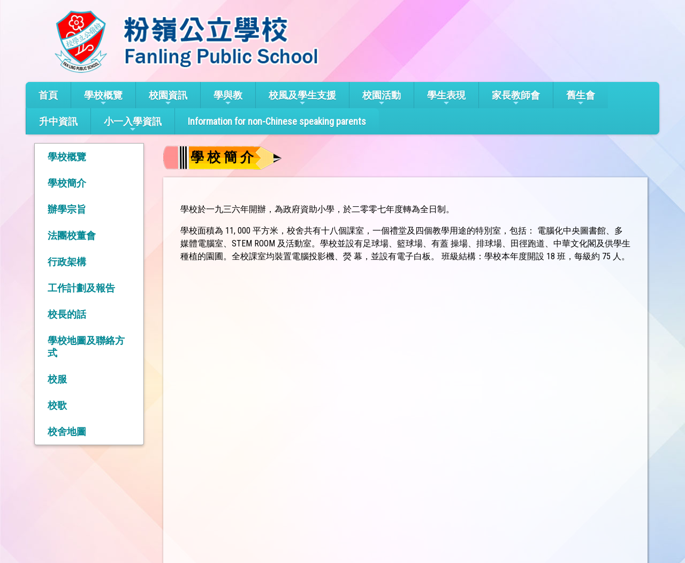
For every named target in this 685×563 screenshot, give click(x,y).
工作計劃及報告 (81, 288)
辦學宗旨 (67, 209)
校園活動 (381, 98)
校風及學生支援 (302, 98)
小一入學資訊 (133, 124)
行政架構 (67, 261)
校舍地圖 (67, 431)
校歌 (57, 405)
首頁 (48, 95)
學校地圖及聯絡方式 (86, 346)
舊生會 (580, 98)
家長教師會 (516, 98)
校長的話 (67, 314)
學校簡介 (67, 183)
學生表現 (446, 98)
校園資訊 (168, 98)
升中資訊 (58, 121)
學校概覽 (103, 98)
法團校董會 (72, 235)
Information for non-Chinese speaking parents (277, 121)
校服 (57, 379)
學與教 (228, 98)
